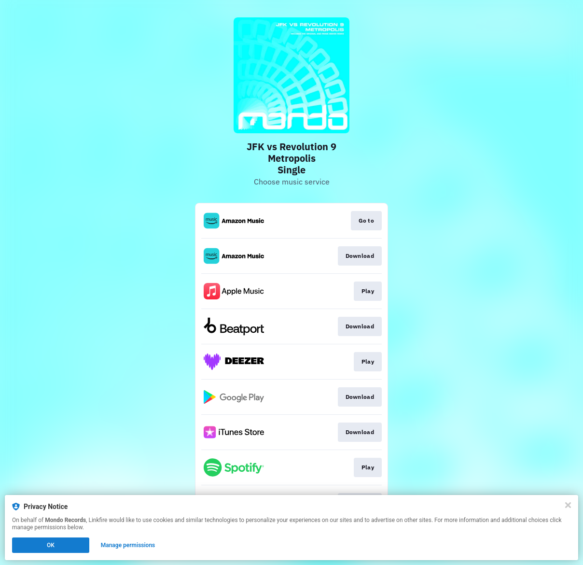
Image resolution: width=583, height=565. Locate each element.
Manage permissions (128, 545)
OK (51, 545)
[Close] (568, 505)
